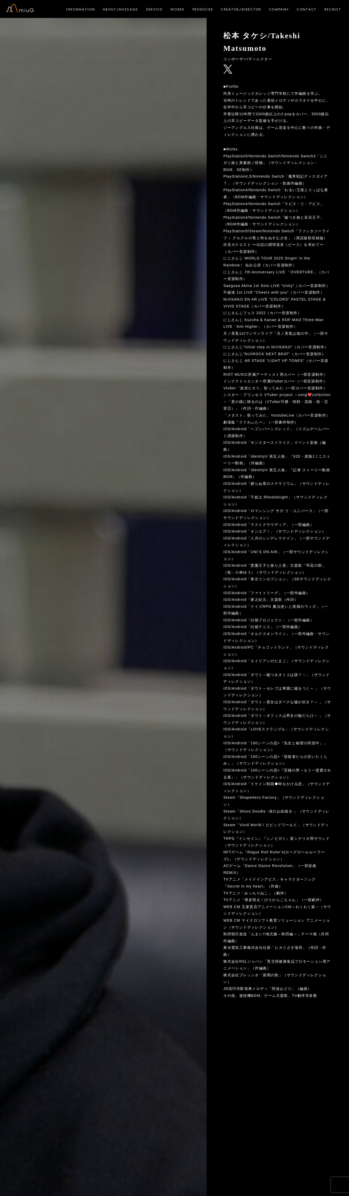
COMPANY (279, 9)
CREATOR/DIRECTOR (241, 9)
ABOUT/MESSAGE (120, 9)
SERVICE (154, 9)
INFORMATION (80, 9)
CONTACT (307, 9)
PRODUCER (202, 9)
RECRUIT (333, 9)
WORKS (177, 9)
